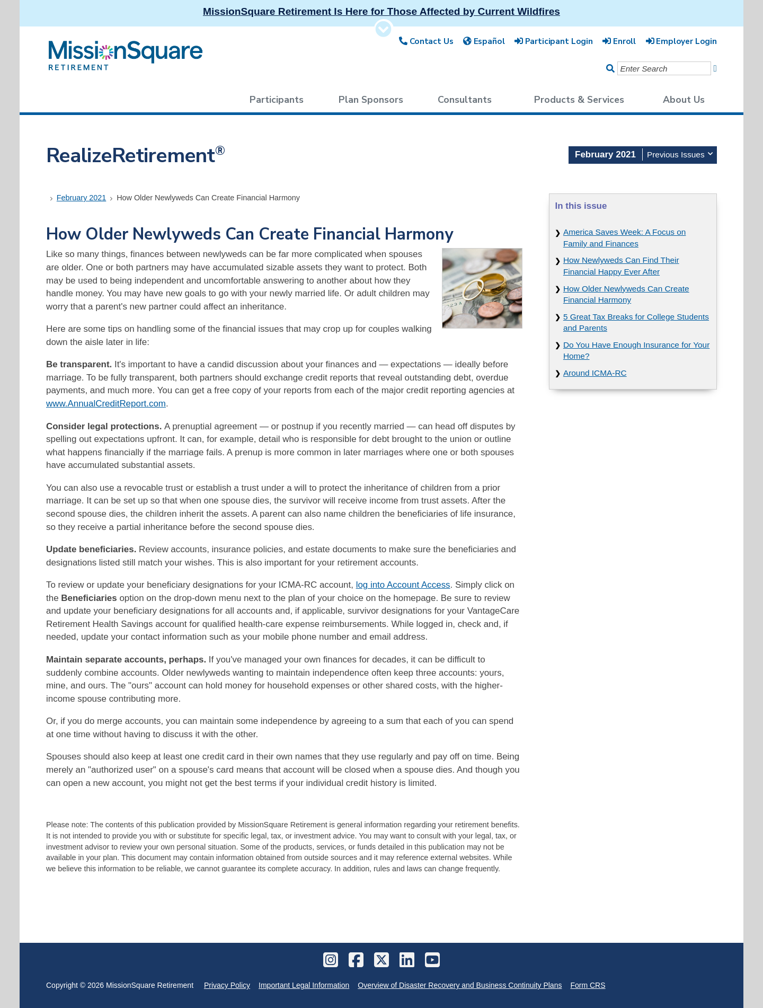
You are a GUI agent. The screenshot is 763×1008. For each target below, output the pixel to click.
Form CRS (587, 985)
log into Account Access (403, 585)
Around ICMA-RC (595, 372)
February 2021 (82, 197)
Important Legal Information (304, 985)
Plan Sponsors (371, 99)
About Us (684, 99)
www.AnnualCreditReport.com (106, 404)
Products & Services (579, 99)
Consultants (465, 99)
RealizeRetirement (135, 156)
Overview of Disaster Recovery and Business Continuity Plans (460, 985)
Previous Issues (680, 153)
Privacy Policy (227, 985)
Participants (277, 99)
